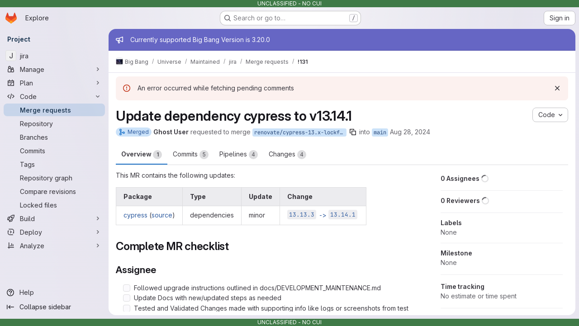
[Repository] (54, 123)
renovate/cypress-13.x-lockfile (300, 132)
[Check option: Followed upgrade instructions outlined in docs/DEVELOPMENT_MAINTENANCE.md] (126, 288)
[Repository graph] (54, 177)
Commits (191, 154)
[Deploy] (54, 232)
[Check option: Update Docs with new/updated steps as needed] (126, 298)
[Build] (54, 218)
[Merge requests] (54, 110)
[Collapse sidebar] (54, 307)
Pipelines (238, 154)
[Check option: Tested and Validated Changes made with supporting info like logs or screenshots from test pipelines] (126, 308)
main (380, 132)
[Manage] (54, 69)
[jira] (54, 55)
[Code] (54, 96)
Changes (287, 154)
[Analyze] (54, 245)
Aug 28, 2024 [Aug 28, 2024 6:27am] (410, 132)
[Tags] (54, 164)
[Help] (54, 292)
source (162, 215)
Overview (141, 154)
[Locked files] (54, 204)
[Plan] (54, 82)
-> (322, 215)
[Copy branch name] (352, 132)
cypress (135, 215)
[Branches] (54, 137)
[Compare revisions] (54, 191)
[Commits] (54, 150)
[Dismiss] (557, 88)
